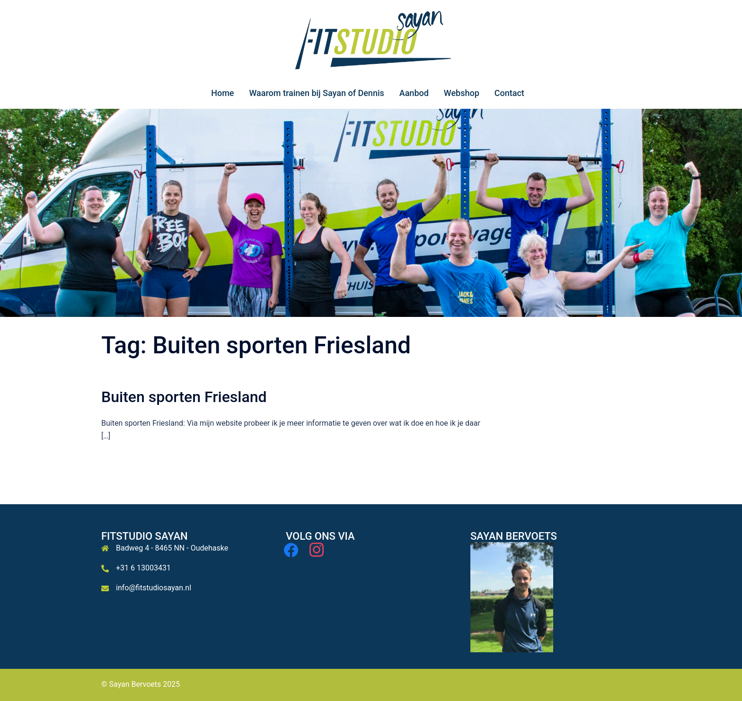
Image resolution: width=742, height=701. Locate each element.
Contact (509, 93)
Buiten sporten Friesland (184, 397)
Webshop (461, 93)
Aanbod (414, 93)
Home (222, 93)
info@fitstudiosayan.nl (153, 587)
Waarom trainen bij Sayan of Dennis (316, 93)
